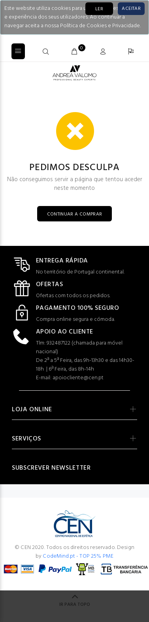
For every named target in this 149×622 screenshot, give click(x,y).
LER (99, 9)
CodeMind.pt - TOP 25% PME (78, 556)
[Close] (131, 8)
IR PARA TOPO (74, 605)
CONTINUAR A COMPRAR (74, 214)
